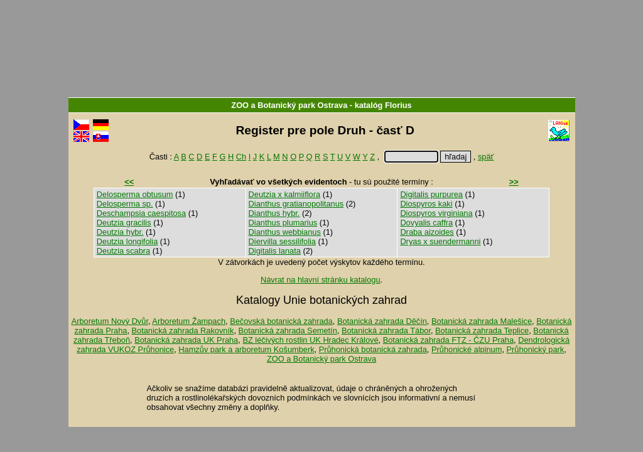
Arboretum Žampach (188, 321)
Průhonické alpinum (466, 349)
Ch (241, 156)
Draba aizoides (426, 232)
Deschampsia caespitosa (141, 213)
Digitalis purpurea (431, 194)
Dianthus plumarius (283, 222)
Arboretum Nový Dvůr (110, 321)
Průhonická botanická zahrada (373, 349)
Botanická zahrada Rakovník (183, 330)
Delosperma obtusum (135, 194)
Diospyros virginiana (436, 213)
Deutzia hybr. (120, 232)
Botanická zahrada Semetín (288, 330)
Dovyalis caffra (426, 222)
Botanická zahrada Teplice (482, 330)
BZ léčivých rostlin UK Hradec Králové (310, 340)
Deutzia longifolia (127, 241)
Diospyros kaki (426, 203)
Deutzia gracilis (124, 222)
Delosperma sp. (125, 203)
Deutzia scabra (123, 251)
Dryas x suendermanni (440, 241)
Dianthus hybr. (274, 213)
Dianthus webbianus (285, 232)
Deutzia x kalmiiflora (285, 194)
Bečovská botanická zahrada (281, 321)
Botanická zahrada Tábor (386, 330)
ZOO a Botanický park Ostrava (289, 105)
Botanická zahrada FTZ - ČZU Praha (448, 340)
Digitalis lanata (275, 251)
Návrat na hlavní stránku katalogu (321, 279)
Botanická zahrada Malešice (481, 321)
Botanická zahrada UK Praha (186, 340)
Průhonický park (536, 349)
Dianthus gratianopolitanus (296, 203)
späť (486, 156)
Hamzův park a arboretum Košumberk (246, 349)
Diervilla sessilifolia (282, 241)
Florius (398, 105)
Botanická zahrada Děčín (382, 321)
